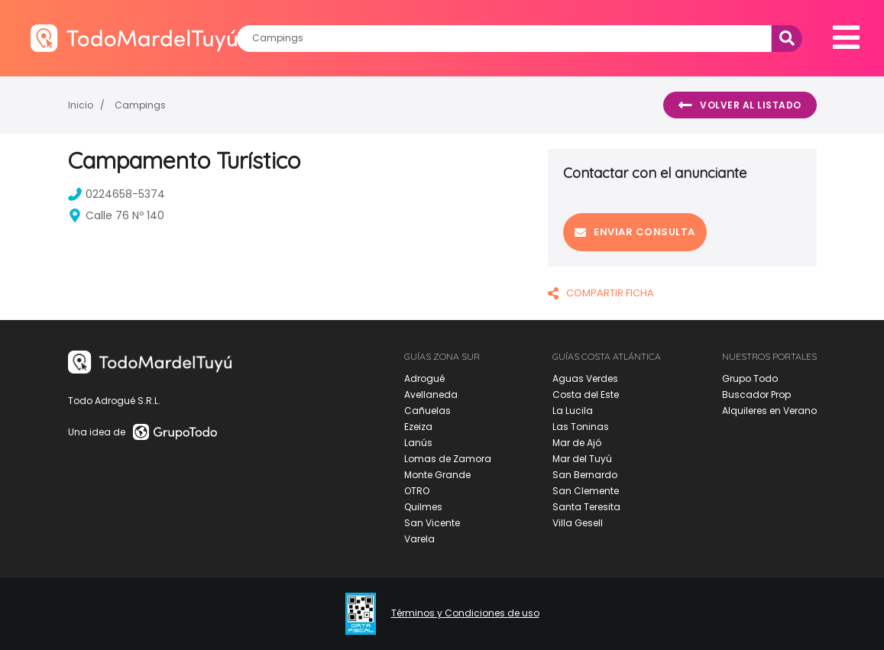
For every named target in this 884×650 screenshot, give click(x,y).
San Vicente (432, 522)
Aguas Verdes (585, 378)
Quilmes (423, 506)
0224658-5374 (116, 194)
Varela (419, 538)
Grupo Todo (750, 378)
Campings (140, 105)
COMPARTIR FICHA (601, 293)
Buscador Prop (756, 394)
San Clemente (585, 490)
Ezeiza (418, 426)
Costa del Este (585, 394)
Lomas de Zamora (447, 458)
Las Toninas (580, 426)
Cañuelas (427, 410)
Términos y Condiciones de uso (465, 613)
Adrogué (424, 378)
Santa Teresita (586, 506)
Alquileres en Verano (769, 410)
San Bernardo (584, 474)
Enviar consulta (635, 232)
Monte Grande (437, 474)
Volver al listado (739, 105)
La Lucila (572, 410)
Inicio (80, 105)
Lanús (418, 442)
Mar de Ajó (576, 442)
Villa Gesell (577, 522)
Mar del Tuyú (582, 458)
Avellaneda (431, 394)
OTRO (416, 490)
